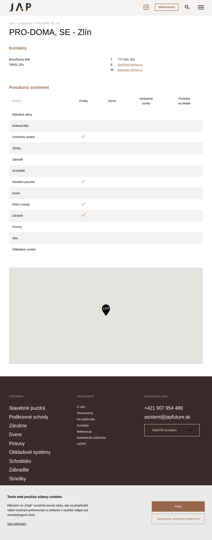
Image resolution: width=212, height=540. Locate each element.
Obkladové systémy (31, 452)
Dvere (16, 434)
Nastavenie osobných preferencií (178, 519)
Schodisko (21, 460)
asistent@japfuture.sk (169, 416)
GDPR (81, 444)
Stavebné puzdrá (28, 408)
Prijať (178, 506)
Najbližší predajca (173, 430)
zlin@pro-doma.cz (130, 64)
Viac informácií (16, 524)
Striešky (18, 478)
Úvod (12, 23)
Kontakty (83, 425)
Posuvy (17, 443)
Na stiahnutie (86, 419)
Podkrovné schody (30, 416)
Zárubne (18, 425)
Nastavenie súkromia (91, 437)
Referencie (84, 431)
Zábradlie (20, 469)
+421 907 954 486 (165, 408)
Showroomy (166, 7)
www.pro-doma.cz (130, 69)
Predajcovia (25, 23)
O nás (81, 406)
